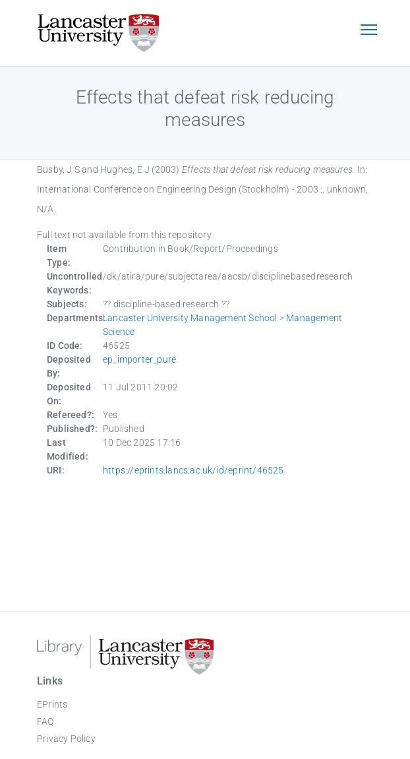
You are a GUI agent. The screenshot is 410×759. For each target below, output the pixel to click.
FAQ (45, 721)
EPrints (52, 704)
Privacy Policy (66, 738)
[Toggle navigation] (368, 31)
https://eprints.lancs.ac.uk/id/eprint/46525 (193, 470)
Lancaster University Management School (190, 318)
